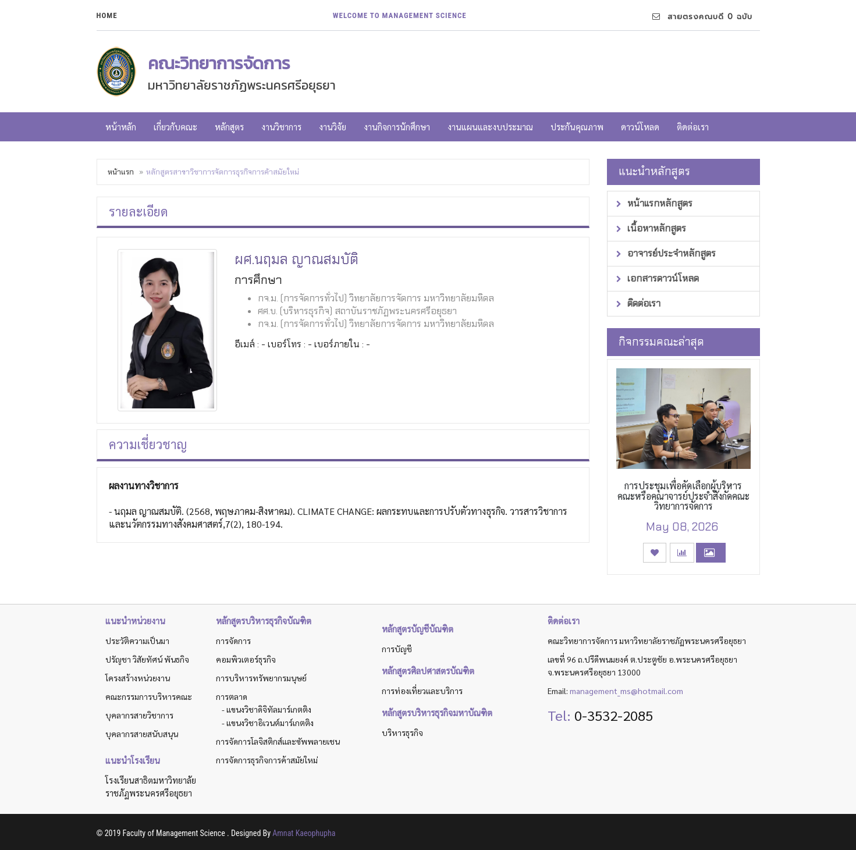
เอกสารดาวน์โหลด (657, 278)
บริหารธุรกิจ (402, 732)
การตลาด (231, 696)
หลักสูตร (229, 126)
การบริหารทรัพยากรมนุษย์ (261, 678)
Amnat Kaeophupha (303, 833)
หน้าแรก (121, 172)
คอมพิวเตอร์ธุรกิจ (246, 659)
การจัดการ (233, 640)
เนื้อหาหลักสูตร (651, 228)
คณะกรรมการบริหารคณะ (148, 696)
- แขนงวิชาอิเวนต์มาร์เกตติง (268, 722)
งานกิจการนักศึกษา (397, 126)
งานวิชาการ (281, 126)
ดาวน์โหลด (640, 126)
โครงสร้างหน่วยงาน (137, 678)
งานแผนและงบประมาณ (490, 126)
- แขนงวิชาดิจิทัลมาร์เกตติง (266, 709)
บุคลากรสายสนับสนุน (141, 733)
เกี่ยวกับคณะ (175, 126)
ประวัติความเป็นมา (137, 640)
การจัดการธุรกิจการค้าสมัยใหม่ (267, 760)
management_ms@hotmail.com (626, 690)
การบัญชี (397, 648)
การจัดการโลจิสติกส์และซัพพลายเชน (278, 741)
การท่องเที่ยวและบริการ (422, 690)
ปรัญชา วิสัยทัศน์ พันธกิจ (147, 659)
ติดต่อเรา (693, 126)
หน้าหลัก (120, 126)
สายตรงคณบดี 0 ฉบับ (702, 16)
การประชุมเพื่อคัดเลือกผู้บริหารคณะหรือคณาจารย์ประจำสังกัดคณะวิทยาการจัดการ (683, 495)
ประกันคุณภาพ (576, 126)
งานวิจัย (332, 126)
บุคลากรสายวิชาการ (139, 715)
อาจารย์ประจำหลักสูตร (666, 253)
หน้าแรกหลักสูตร (654, 203)
